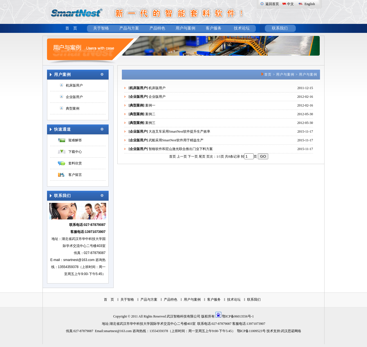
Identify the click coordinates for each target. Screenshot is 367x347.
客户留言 (75, 175)
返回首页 (272, 4)
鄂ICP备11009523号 (251, 331)
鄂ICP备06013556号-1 (238, 316)
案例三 (150, 123)
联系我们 (280, 28)
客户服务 (213, 28)
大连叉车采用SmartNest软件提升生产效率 (179, 131)
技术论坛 (242, 28)
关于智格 (101, 28)
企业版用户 (74, 97)
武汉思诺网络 (291, 331)
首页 (268, 74)
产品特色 (157, 28)
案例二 (150, 114)
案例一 (150, 105)
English (310, 4)
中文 (290, 4)
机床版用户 (74, 85)
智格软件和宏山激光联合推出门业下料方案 (181, 149)
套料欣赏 (75, 163)
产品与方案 (129, 28)
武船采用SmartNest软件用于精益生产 (176, 140)
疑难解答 (75, 140)
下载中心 (75, 152)
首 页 (71, 28)
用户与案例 (185, 28)
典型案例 (72, 108)
